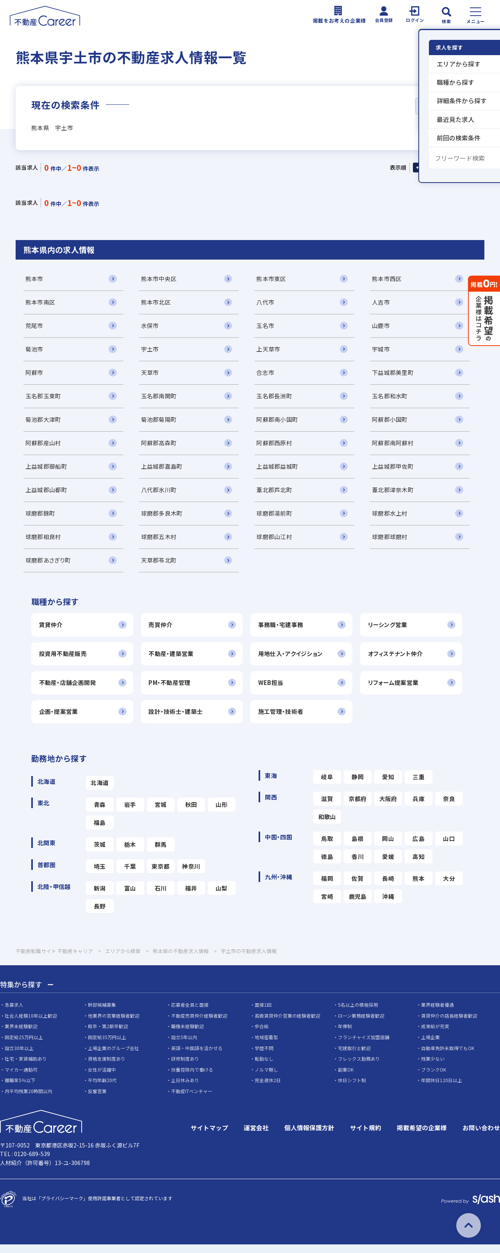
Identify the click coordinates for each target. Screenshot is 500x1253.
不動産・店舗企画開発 (67, 689)
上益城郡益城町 (281, 470)
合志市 (269, 375)
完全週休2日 (268, 1089)
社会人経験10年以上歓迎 (31, 1024)
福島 (100, 830)
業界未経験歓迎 (21, 1035)
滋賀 (327, 806)
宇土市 (152, 351)
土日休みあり (185, 1089)
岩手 (130, 812)
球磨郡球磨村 (395, 542)
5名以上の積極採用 (358, 1013)
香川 (358, 864)
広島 (418, 846)
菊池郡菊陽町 (161, 422)
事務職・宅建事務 (284, 630)
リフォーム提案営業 (398, 689)
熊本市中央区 (161, 279)
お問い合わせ (481, 1136)
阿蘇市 (34, 375)
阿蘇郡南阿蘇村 (398, 446)
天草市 (152, 375)
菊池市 (34, 351)
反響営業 (97, 1099)
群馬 (161, 852)
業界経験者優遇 (437, 1013)
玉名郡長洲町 (278, 398)
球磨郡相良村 (43, 542)
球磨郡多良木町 (163, 518)
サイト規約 (365, 1136)
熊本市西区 (392, 279)
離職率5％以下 (20, 1089)
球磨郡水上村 (395, 518)
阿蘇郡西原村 (278, 446)
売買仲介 (162, 630)
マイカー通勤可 (21, 1078)
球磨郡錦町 (40, 518)
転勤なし (264, 1067)
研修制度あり (185, 1067)
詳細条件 (439, 106)
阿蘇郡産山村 (43, 446)
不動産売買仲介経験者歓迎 (199, 1024)
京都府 (358, 806)
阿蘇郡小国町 (395, 422)
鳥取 (327, 846)
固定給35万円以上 (107, 1045)
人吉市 (386, 303)
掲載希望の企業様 (422, 1136)
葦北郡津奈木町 (398, 494)
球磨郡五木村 (161, 542)
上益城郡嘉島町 (163, 470)
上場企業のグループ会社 (113, 1056)
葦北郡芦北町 (278, 494)
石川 (161, 896)
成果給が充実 (435, 1035)
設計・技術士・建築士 (177, 718)
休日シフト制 (352, 1089)
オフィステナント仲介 (400, 660)
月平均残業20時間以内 (28, 1099)
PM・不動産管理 (171, 689)
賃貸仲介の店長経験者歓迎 (449, 1024)
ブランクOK (433, 1078)
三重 (418, 784)
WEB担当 (274, 689)
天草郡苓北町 (161, 565)
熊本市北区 (157, 303)
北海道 (100, 790)
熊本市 (34, 279)
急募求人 (14, 1013)
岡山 (388, 846)
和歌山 (327, 824)
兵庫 (418, 806)
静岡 (358, 784)
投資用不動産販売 (63, 660)
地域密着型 (266, 1045)
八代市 (269, 303)
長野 (100, 915)
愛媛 (388, 864)
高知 (418, 864)
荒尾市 (34, 327)
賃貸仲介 (51, 630)
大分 (449, 886)
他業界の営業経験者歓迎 (113, 1024)
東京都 (161, 874)
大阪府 (388, 806)
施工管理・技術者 (284, 718)
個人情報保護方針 (309, 1136)
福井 (191, 896)
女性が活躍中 (102, 1078)
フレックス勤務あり (359, 1067)
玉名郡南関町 (161, 398)
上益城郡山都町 (46, 494)
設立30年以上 (19, 1056)
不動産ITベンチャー (191, 1099)
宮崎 (327, 905)
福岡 (327, 886)
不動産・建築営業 (172, 660)
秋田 (191, 812)
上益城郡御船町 (46, 470)
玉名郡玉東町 (43, 398)
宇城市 (386, 351)
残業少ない (433, 1067)
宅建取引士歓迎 (354, 1056)
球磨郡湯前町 (278, 518)
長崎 (388, 886)
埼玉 (100, 874)
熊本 (418, 886)
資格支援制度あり (106, 1067)
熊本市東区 (274, 279)
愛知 (388, 784)
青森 (100, 812)
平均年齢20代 (102, 1089)
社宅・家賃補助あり (26, 1067)
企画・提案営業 (58, 718)
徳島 (327, 864)
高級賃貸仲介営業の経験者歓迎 (287, 1024)
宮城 (161, 812)
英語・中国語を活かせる (197, 1056)
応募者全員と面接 (190, 1013)
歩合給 (262, 1035)
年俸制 (345, 1035)
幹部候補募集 (102, 1013)
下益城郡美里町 (398, 375)
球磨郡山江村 (278, 542)
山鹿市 (386, 327)
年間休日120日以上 (441, 1089)
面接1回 (263, 1013)
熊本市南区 (40, 303)
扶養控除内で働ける (192, 1078)
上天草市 (272, 351)
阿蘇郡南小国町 (281, 422)
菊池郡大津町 (43, 422)
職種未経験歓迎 (187, 1035)
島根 (358, 846)
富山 (130, 896)
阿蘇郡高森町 (161, 446)
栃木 (130, 852)
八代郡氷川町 (161, 494)
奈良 (449, 806)
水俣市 (152, 327)
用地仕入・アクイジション (294, 660)
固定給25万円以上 (24, 1045)
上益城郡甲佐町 (398, 470)
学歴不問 (264, 1056)
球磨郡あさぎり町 (47, 565)
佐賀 (358, 886)
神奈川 (191, 874)
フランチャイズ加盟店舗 (363, 1045)
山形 (222, 812)
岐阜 (327, 784)
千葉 (130, 874)
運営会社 (256, 1136)
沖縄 (388, 905)
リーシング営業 (392, 630)
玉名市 (269, 327)
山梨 (222, 896)
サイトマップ (209, 1136)
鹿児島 (358, 905)
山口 (449, 846)
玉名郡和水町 (395, 398)
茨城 (100, 852)
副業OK (346, 1078)
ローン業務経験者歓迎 (361, 1024)
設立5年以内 (184, 1045)
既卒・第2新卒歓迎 (108, 1035)
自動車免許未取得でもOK (447, 1056)
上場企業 (430, 1045)
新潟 (100, 896)
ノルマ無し (266, 1078)
